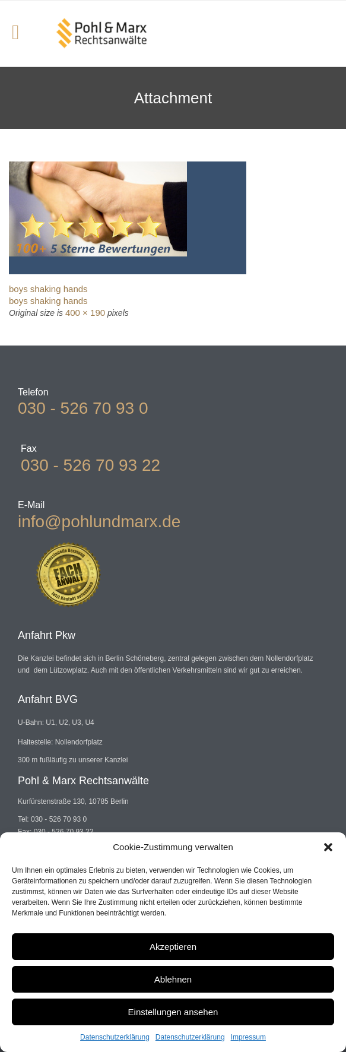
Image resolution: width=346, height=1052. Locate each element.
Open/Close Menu (22, 33)
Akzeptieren (173, 947)
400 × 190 (85, 313)
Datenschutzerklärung (115, 1037)
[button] (328, 847)
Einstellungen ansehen (173, 1012)
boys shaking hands (48, 289)
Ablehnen (173, 979)
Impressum (248, 1037)
